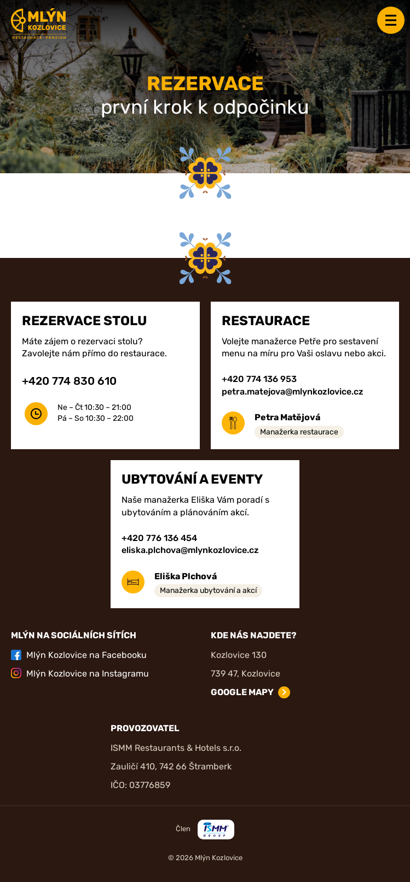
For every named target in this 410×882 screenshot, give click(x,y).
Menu (391, 20)
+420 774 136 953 (259, 379)
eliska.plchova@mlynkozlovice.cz (190, 550)
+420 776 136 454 (159, 538)
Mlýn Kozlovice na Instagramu (80, 673)
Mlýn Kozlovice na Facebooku (79, 655)
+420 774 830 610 (69, 380)
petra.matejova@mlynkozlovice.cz (292, 391)
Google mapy (242, 692)
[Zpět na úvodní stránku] (38, 23)
